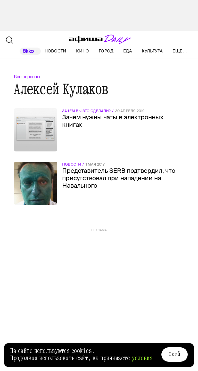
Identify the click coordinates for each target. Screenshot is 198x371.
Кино (82, 51)
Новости (56, 51)
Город (106, 51)
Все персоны (27, 76)
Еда (127, 51)
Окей (174, 354)
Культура (152, 51)
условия (142, 358)
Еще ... (179, 51)
